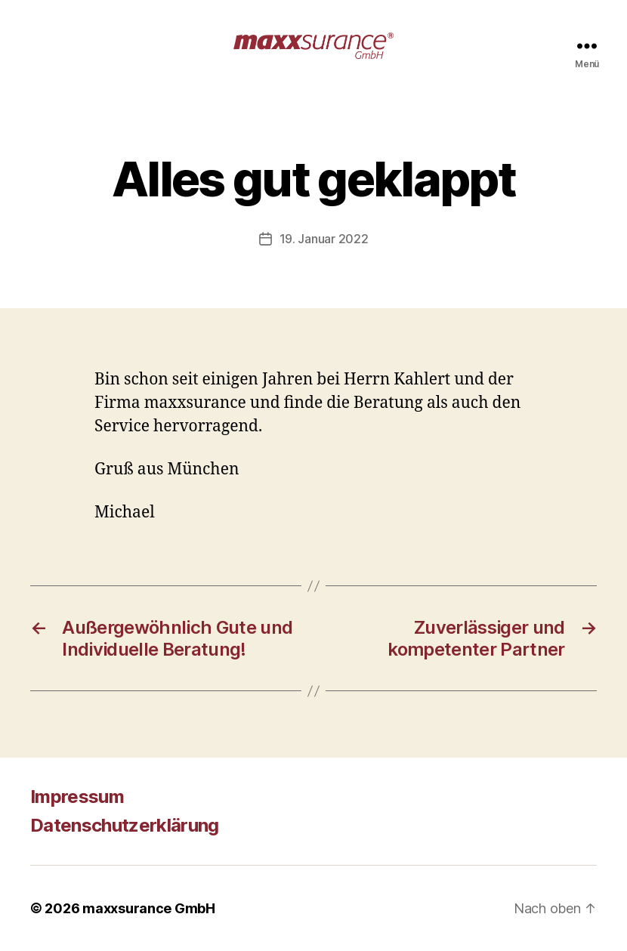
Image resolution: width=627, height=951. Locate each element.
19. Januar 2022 (324, 238)
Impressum (77, 796)
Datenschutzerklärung (124, 825)
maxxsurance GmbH (148, 908)
